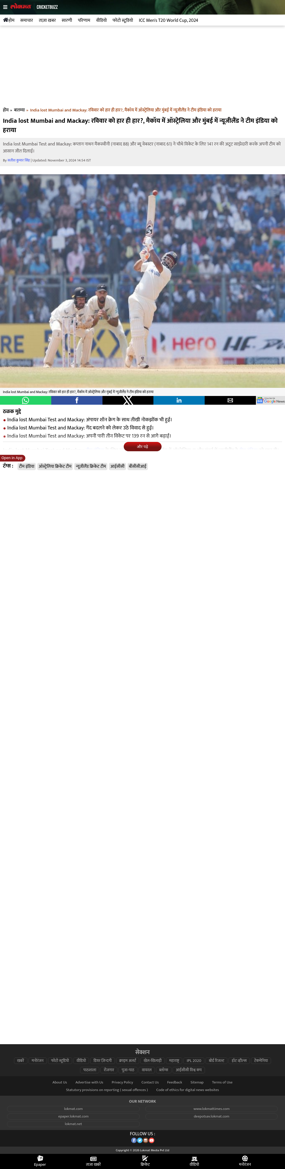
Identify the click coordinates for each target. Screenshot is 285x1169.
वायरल (147, 1070)
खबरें (20, 1061)
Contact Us (150, 1082)
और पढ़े (142, 447)
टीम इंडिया (26, 466)
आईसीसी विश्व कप (189, 1070)
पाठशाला (89, 1070)
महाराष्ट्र (174, 1061)
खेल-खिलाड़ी (153, 1061)
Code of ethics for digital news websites (187, 1090)
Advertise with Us (89, 1082)
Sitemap (196, 1082)
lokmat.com (73, 1109)
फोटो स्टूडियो (60, 1061)
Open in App (11, 458)
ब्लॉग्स (163, 1070)
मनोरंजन (38, 1061)
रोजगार (109, 1070)
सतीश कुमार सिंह (19, 160)
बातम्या (19, 110)
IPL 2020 (194, 1061)
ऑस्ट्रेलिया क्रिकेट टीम (55, 466)
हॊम (6, 110)
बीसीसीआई (137, 466)
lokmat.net (73, 1124)
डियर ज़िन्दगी (102, 1061)
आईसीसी (117, 466)
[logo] (34, 11)
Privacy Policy (122, 1082)
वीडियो (81, 1061)
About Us (59, 1082)
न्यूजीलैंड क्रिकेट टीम (91, 466)
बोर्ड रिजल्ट (216, 1061)
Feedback (174, 1082)
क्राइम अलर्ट (127, 1061)
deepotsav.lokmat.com (211, 1116)
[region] (142, 67)
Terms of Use (222, 1082)
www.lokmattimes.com (212, 1109)
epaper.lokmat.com (73, 1116)
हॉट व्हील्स (239, 1061)
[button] (25, 400)
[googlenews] (270, 400)
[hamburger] (6, 7)
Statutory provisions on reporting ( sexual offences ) (107, 1090)
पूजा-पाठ (128, 1070)
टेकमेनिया (261, 1061)
